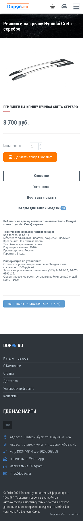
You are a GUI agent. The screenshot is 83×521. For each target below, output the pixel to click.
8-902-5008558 (47, 451)
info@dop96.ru (20, 473)
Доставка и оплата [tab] (41, 197)
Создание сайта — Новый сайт (65, 514)
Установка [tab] (41, 187)
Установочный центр (18, 388)
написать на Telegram (26, 466)
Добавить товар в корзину (30, 157)
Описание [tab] (41, 176)
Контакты (10, 396)
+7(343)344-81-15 (22, 451)
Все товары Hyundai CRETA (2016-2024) (34, 304)
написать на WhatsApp (27, 459)
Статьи (8, 373)
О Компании (12, 366)
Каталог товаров (15, 358)
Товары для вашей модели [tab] (41, 208)
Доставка (10, 381)
